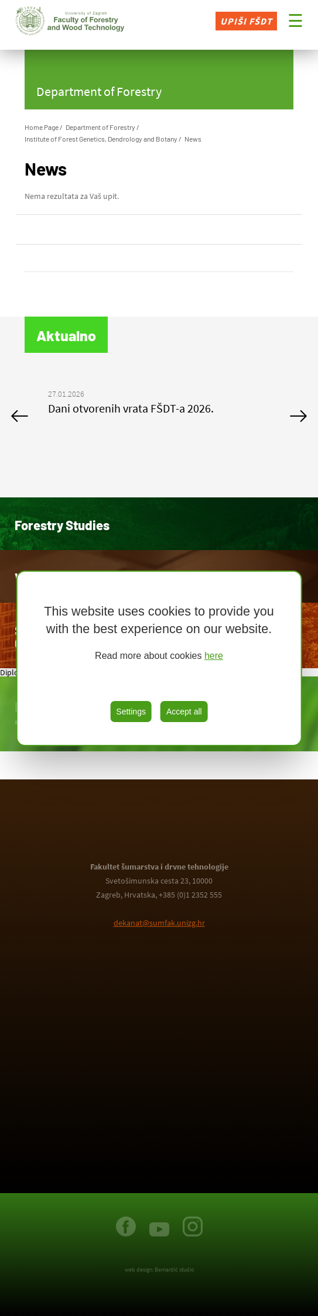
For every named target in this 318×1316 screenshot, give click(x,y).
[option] (159, 404)
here (213, 656)
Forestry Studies (62, 524)
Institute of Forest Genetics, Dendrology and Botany (101, 139)
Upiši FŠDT (246, 21)
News (192, 139)
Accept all (184, 711)
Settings (131, 711)
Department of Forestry (100, 127)
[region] (159, 658)
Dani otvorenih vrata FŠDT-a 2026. (131, 408)
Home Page (42, 127)
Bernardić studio (174, 1269)
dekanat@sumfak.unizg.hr (159, 923)
